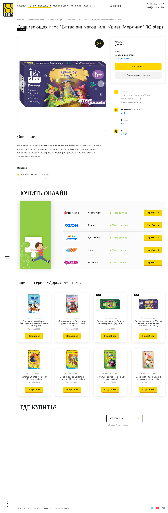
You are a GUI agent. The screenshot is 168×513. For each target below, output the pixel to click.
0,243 (124, 134)
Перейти (151, 212)
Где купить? (138, 66)
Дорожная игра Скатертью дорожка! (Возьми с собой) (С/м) (72, 323)
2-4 (123, 113)
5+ (122, 123)
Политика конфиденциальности (56, 508)
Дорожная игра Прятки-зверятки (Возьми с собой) (72, 378)
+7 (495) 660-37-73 (155, 4)
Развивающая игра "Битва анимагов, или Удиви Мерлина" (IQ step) (148, 323)
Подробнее (34, 336)
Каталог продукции (39, 5)
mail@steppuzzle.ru (156, 7)
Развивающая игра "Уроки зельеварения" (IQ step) (110, 322)
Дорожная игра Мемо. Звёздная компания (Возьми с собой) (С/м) (34, 323)
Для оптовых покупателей (138, 75)
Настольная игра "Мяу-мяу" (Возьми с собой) (34, 378)
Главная (21, 5)
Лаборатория (60, 5)
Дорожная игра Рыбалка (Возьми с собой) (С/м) (148, 378)
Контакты (89, 5)
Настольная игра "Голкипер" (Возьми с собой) (110, 378)
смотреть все (122, 58)
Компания (76, 5)
